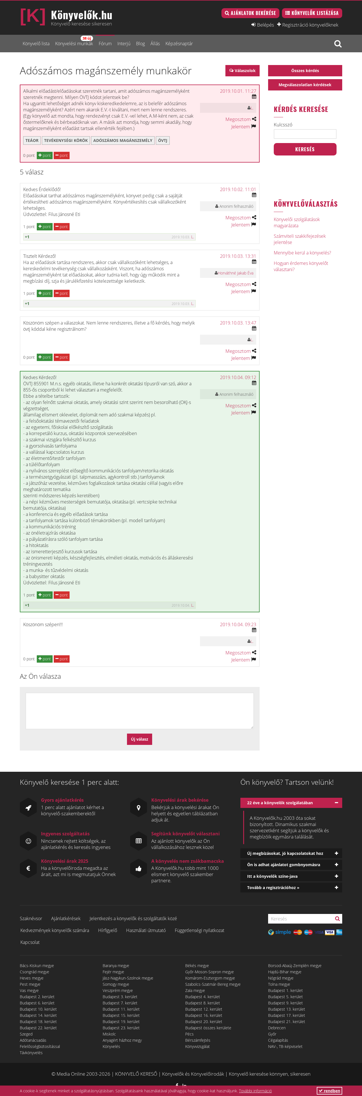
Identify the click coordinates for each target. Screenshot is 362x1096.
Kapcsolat (30, 942)
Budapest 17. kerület (286, 1015)
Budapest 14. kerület (38, 1015)
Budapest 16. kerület (203, 1015)
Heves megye (32, 978)
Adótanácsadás (33, 1040)
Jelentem (240, 126)
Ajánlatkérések (66, 918)
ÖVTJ (162, 140)
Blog (140, 43)
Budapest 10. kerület (38, 1009)
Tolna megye (279, 984)
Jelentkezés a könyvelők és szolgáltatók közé (133, 918)
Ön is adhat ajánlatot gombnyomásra (283, 864)
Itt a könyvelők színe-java (272, 876)
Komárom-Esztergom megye (210, 978)
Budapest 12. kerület (203, 1009)
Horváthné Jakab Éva (235, 273)
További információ (255, 1090)
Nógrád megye (281, 978)
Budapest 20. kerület (203, 1021)
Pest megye (30, 984)
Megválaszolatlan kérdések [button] (305, 84)
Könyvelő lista (36, 43)
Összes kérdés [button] (305, 70)
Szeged (26, 1034)
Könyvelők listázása (315, 13)
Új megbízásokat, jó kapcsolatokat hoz (285, 853)
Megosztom (238, 119)
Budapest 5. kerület (285, 996)
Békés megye (197, 965)
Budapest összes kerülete (208, 1027)
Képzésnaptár (179, 43)
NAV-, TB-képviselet (285, 1046)
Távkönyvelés (31, 1052)
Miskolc (109, 1034)
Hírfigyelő (107, 930)
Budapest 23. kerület (121, 1027)
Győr (272, 1034)
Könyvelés (111, 1046)
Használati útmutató (146, 930)
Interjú (123, 43)
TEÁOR (31, 140)
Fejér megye (113, 971)
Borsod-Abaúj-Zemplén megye (295, 965)
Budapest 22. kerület (38, 1027)
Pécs (189, 1034)
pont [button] (44, 155)
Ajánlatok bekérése (253, 13)
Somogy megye (116, 984)
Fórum (105, 43)
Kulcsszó (283, 125)
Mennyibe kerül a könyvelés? (302, 253)
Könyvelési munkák (74, 41)
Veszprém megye (118, 990)
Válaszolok (245, 70)
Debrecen (277, 1027)
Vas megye (29, 990)
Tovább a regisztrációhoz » (273, 887)
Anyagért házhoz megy (122, 1040)
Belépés (265, 24)
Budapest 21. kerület (286, 1021)
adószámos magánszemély (122, 140)
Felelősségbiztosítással (40, 1046)
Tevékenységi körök (66, 140)
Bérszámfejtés (197, 1040)
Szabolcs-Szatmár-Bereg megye (213, 984)
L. (252, 108)
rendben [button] (329, 1090)
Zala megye (195, 990)
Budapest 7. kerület (120, 1003)
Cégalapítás (278, 1040)
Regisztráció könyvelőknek (310, 24)
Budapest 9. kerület (285, 1003)
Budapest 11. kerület (121, 1009)
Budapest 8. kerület (202, 1003)
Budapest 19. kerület (121, 1021)
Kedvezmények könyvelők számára (54, 930)
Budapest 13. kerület (286, 1009)
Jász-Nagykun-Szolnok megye (128, 978)
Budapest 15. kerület (121, 1015)
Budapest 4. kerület (202, 996)
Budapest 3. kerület (120, 996)
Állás (155, 43)
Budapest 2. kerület (37, 996)
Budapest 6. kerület (37, 1003)
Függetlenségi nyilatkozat (199, 930)
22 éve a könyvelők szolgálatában (280, 802)
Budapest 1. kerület (285, 990)
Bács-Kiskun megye (37, 965)
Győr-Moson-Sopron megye (209, 971)
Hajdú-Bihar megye (284, 971)
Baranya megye (116, 965)
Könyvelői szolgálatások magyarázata (297, 222)
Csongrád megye (34, 971)
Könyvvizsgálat (197, 1046)
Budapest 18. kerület (38, 1021)
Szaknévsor (31, 918)
